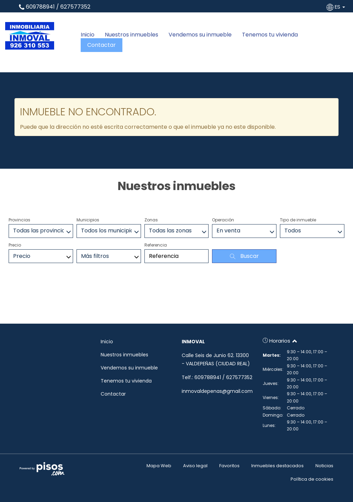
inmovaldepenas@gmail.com (217, 391)
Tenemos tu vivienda (270, 34)
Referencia (155, 245)
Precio (15, 245)
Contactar (101, 45)
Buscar (244, 256)
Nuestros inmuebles (131, 34)
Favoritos (229, 465)
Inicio (87, 34)
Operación (223, 220)
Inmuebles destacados (277, 465)
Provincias (19, 220)
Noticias (324, 465)
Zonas (151, 220)
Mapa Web (159, 465)
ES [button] (336, 6)
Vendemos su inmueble (200, 34)
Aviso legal (195, 465)
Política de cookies (312, 479)
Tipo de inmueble (298, 220)
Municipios (88, 220)
